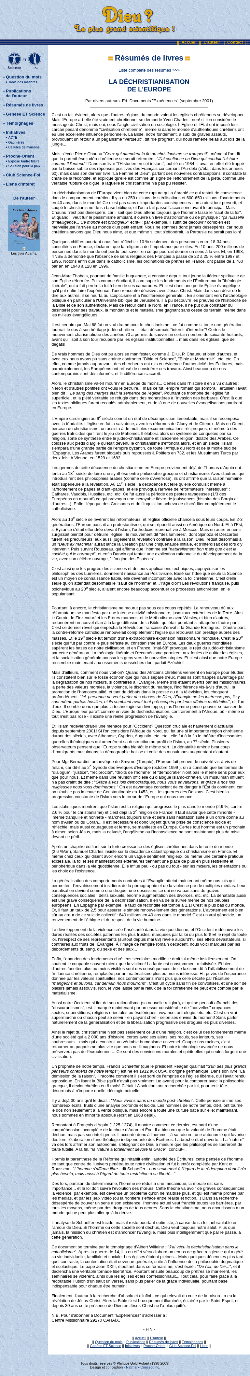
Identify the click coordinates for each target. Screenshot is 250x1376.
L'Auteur (156, 1338)
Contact (235, 42)
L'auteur (211, 42)
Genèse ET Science (25, 114)
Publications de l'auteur (17, 93)
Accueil (188, 42)
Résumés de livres (24, 105)
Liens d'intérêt (20, 184)
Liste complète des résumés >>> (149, 70)
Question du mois (24, 77)
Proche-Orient (20, 156)
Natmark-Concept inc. (143, 1367)
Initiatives (15, 132)
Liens (204, 1346)
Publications (135, 1342)
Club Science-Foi (23, 175)
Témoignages (19, 123)
